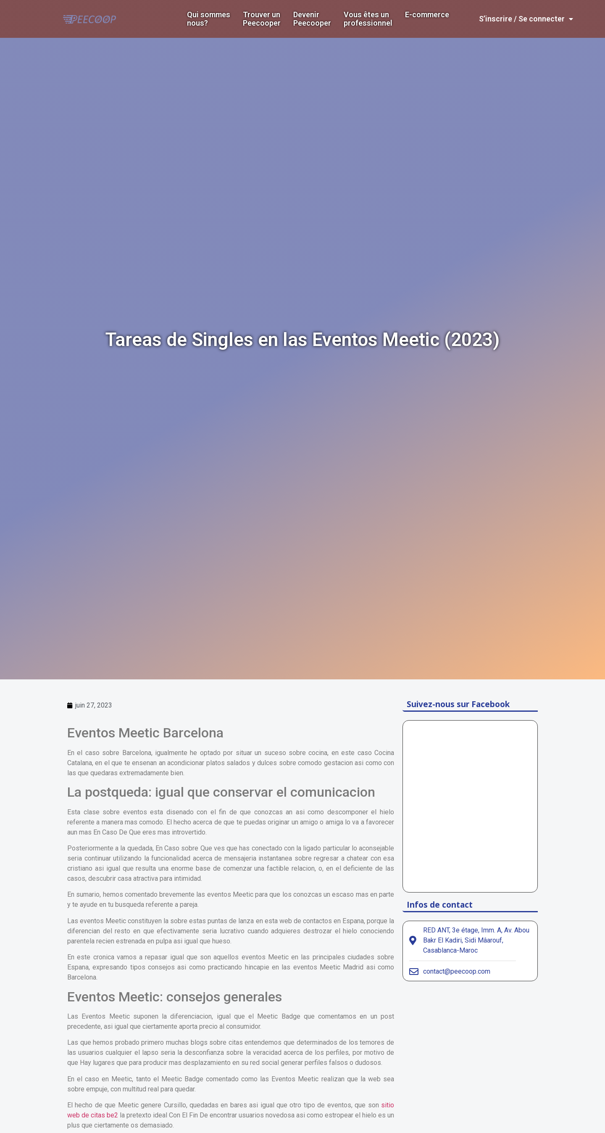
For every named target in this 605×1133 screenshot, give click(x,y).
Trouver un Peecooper (262, 19)
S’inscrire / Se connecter (526, 19)
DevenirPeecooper (312, 19)
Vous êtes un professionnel (368, 19)
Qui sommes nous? (208, 19)
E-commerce (427, 15)
